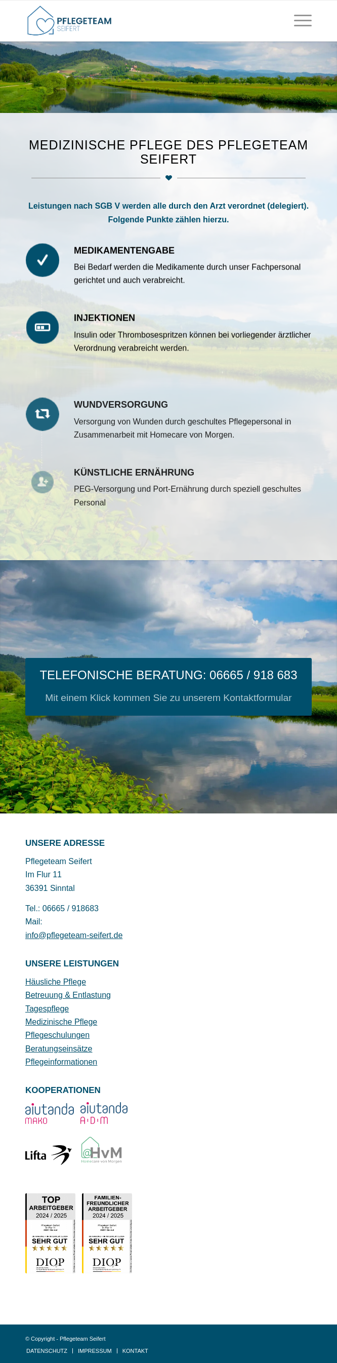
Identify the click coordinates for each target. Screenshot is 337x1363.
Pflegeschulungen (57, 1035)
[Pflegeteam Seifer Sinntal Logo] (140, 21)
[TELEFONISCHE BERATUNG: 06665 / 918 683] (168, 687)
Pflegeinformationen (61, 1062)
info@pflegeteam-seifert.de (73, 935)
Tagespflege (47, 1008)
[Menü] (298, 21)
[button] (18, 1345)
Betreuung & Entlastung (68, 995)
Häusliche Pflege (55, 982)
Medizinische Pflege (61, 1022)
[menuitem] (298, 21)
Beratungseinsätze (59, 1048)
